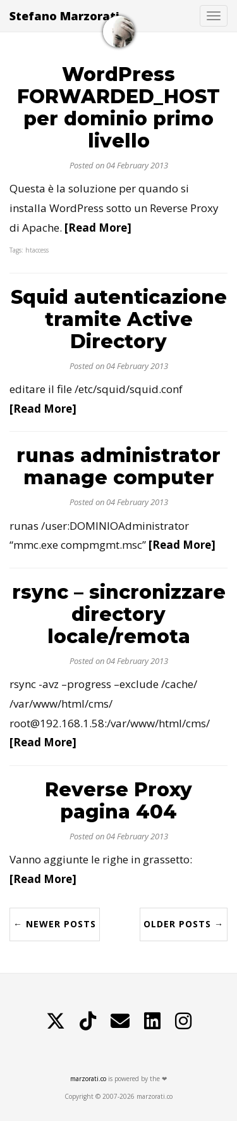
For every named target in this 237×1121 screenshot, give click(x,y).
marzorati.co (88, 1078)
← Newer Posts (54, 924)
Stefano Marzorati (64, 15)
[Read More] (97, 227)
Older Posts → (183, 924)
